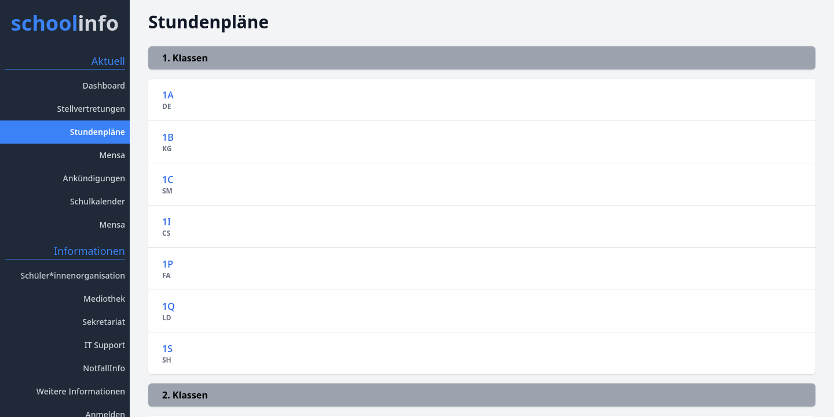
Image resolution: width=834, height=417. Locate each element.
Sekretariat (103, 321)
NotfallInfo (104, 368)
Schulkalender (97, 201)
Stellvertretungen (91, 108)
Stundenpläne (97, 131)
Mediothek (104, 298)
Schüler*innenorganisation (72, 275)
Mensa (112, 154)
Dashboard (104, 85)
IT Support (105, 344)
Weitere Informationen (80, 391)
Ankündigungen (94, 178)
